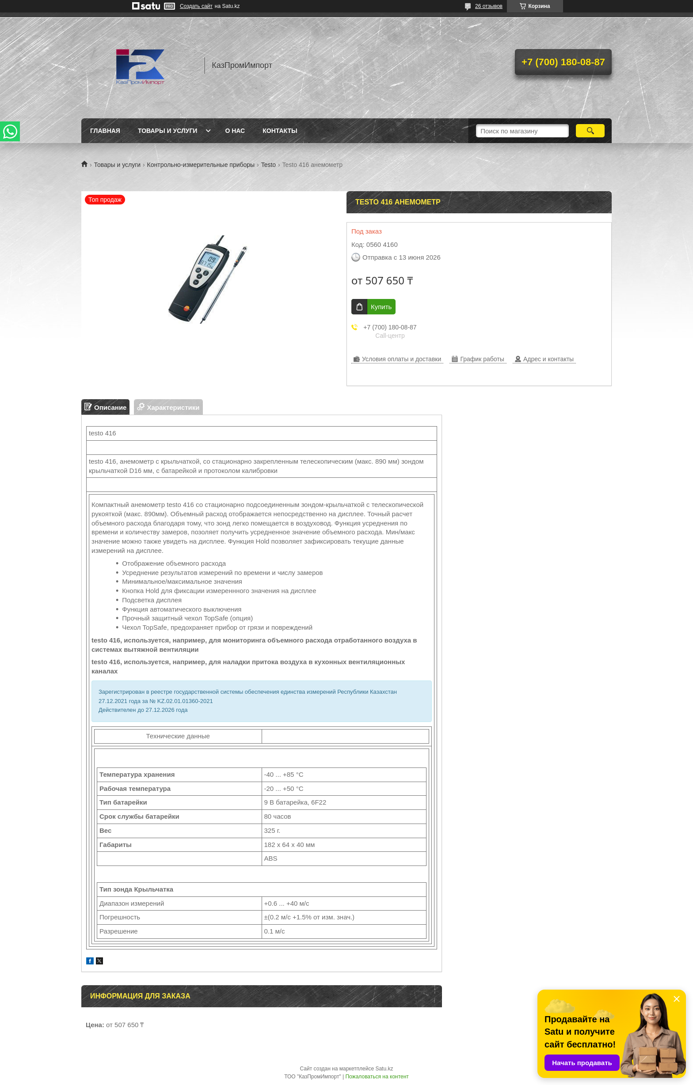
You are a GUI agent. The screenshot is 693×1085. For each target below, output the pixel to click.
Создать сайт (196, 6)
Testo (268, 164)
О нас (235, 130)
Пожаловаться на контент (376, 1077)
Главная (105, 130)
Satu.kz (384, 1069)
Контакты (280, 130)
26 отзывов (489, 6)
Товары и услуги (168, 130)
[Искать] (590, 130)
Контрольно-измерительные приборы (201, 164)
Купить (381, 306)
